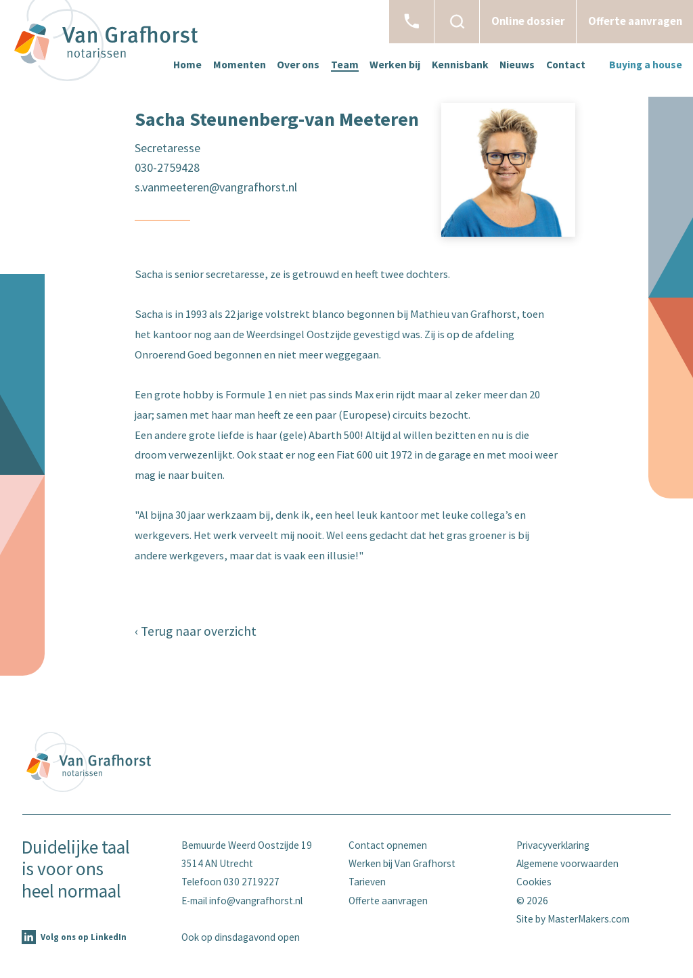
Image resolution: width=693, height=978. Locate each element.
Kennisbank (460, 64)
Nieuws (517, 64)
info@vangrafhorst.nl (256, 900)
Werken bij (395, 64)
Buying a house (645, 64)
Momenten (239, 64)
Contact (565, 64)
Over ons (298, 64)
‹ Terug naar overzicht (195, 631)
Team (345, 64)
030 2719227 (251, 881)
